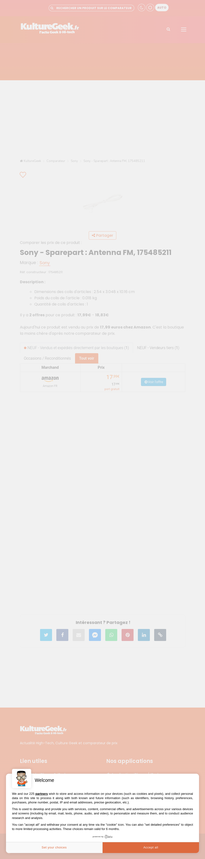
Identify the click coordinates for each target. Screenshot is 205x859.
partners (41, 794)
